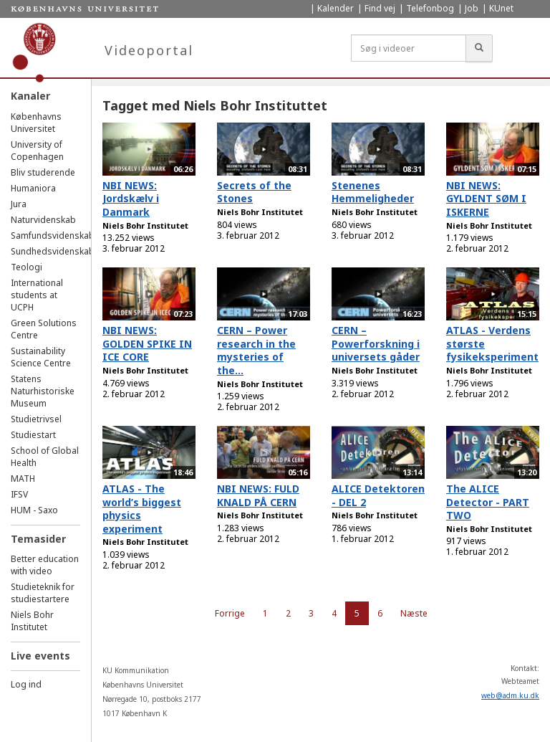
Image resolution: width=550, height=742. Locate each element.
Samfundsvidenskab (53, 235)
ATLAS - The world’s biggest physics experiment (141, 509)
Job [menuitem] (471, 8)
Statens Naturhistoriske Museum (42, 391)
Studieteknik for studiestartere (42, 593)
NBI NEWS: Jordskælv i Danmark (130, 199)
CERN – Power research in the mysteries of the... (256, 350)
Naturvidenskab (43, 220)
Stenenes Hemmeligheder (373, 192)
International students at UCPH (37, 295)
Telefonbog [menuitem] (430, 8)
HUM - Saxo (34, 510)
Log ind (26, 684)
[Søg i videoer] (408, 48)
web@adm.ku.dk (510, 695)
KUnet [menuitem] (501, 8)
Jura (18, 204)
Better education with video (45, 565)
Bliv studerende (43, 172)
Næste (414, 613)
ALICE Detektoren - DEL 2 (378, 495)
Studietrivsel (36, 419)
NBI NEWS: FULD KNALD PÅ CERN (258, 495)
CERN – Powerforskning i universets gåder (376, 343)
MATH (23, 478)
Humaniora (33, 188)
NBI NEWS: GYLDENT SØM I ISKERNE (486, 199)
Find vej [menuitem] (380, 8)
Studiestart (33, 435)
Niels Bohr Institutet (32, 621)
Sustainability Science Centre (41, 357)
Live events (40, 655)
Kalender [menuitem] (335, 8)
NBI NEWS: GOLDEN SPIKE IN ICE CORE (147, 343)
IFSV (19, 494)
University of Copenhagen (37, 150)
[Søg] (479, 48)
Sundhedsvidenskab (53, 251)
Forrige (230, 613)
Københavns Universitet (36, 122)
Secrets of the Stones (254, 192)
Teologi (26, 267)
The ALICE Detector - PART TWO (487, 502)
